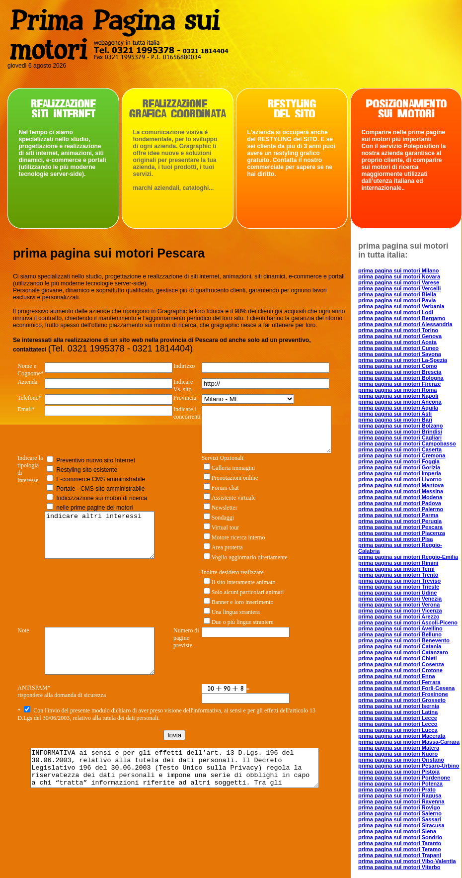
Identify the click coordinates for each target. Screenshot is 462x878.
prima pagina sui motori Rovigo (399, 807)
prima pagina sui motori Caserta (400, 449)
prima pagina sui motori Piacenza (401, 533)
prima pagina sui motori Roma (397, 390)
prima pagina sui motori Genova (400, 336)
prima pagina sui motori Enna (396, 676)
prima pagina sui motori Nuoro (398, 754)
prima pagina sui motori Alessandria (405, 324)
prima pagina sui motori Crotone (400, 670)
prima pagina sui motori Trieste (398, 587)
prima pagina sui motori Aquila (398, 408)
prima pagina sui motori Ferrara (399, 682)
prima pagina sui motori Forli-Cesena (406, 688)
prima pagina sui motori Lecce (397, 718)
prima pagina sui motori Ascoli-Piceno (408, 622)
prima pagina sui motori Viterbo (399, 867)
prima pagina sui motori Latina (398, 712)
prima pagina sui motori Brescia (400, 372)
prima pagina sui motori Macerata (401, 736)
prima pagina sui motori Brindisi (400, 432)
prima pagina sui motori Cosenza (401, 664)
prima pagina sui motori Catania (399, 646)
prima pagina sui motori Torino (398, 330)
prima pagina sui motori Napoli (398, 396)
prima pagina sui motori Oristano (401, 760)
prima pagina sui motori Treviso (399, 581)
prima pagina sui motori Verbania (401, 306)
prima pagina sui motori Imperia (399, 473)
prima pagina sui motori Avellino (400, 628)
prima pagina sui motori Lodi (395, 312)
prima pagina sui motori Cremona (401, 455)
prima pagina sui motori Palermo (400, 509)
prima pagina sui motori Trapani (399, 855)
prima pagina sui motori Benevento (404, 640)
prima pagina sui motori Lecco (398, 724)
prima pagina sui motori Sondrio (400, 837)
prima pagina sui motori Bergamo (401, 318)
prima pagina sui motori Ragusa (399, 795)
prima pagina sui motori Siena (397, 831)
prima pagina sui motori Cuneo (398, 348)
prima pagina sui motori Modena (400, 497)
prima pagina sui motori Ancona (400, 402)
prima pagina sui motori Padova (399, 503)
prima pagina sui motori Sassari (399, 819)
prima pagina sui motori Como (397, 366)
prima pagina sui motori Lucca (398, 730)
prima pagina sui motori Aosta (397, 342)
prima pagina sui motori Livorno (400, 479)
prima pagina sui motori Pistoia (399, 772)
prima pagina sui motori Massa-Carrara (409, 742)
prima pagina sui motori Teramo (399, 849)
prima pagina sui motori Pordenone (404, 778)
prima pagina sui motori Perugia (400, 521)
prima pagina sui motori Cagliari (400, 437)
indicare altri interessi (102, 548)
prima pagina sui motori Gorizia (399, 467)
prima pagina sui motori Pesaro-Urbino (409, 766)
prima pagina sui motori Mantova (401, 485)
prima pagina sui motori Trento (398, 575)
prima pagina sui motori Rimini (398, 563)
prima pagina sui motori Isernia (398, 706)
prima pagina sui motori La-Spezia (402, 360)
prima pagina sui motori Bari (395, 420)
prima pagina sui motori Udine (397, 593)
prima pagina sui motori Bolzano (400, 426)
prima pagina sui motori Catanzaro (403, 652)
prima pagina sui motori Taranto (399, 843)
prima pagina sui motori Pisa (395, 539)
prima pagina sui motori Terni (396, 569)
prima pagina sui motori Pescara (400, 527)
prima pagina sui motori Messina (400, 491)
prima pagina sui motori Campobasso (407, 443)
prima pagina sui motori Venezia (400, 599)
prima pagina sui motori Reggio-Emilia (408, 557)
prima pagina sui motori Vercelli (399, 288)
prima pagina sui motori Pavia (397, 300)
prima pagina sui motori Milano (398, 270)
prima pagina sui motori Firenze (399, 384)
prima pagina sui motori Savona (399, 354)
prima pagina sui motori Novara (399, 276)
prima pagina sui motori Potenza (400, 784)
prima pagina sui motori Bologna (401, 378)
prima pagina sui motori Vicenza (400, 611)
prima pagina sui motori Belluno (400, 634)
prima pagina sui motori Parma (398, 515)
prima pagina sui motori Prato (397, 789)
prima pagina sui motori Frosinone (403, 694)
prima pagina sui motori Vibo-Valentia (407, 861)
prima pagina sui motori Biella (397, 294)
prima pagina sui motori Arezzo (398, 616)
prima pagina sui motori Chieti (397, 658)
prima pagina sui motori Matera (398, 748)
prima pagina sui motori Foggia (399, 461)
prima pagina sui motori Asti (395, 414)
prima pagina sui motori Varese (398, 282)
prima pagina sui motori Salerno (400, 813)
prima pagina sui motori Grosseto (402, 700)
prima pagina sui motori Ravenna (401, 801)
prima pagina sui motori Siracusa (401, 825)
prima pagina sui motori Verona (399, 605)
